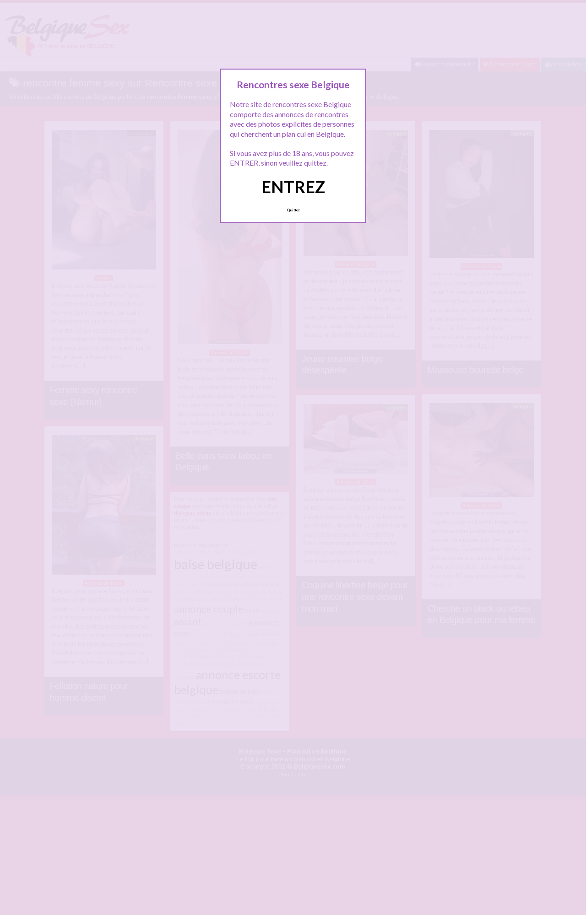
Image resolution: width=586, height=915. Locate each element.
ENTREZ (293, 187)
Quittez (293, 210)
